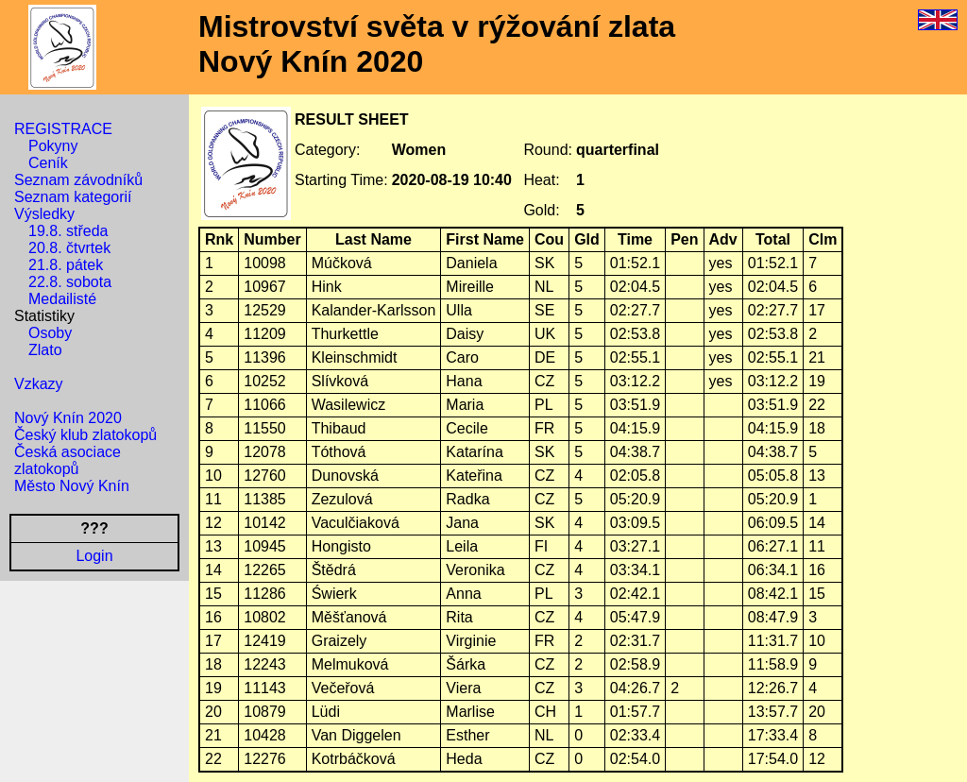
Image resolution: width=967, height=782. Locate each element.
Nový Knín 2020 (68, 418)
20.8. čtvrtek (69, 248)
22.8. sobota (69, 282)
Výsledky (44, 214)
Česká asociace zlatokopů (67, 460)
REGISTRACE (63, 129)
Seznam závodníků (78, 180)
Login (94, 556)
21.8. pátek (65, 265)
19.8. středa (68, 231)
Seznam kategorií (73, 197)
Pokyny (52, 146)
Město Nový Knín (71, 486)
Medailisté (62, 299)
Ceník (48, 163)
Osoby (50, 333)
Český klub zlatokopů (85, 435)
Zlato (45, 350)
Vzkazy (38, 384)
